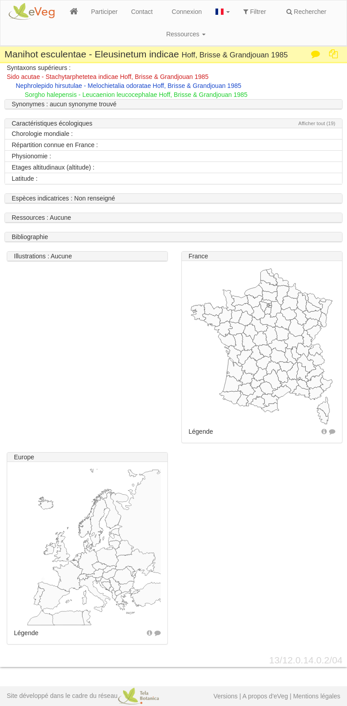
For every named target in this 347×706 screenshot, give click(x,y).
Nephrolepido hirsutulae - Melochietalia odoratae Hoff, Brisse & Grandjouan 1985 (129, 85)
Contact (142, 11)
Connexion (187, 11)
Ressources (186, 34)
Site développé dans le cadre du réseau (83, 695)
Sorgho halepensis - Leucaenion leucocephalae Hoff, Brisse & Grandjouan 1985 (136, 94)
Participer (104, 11)
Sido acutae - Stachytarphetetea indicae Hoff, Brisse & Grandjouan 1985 (108, 76)
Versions (226, 696)
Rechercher (306, 11)
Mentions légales (316, 696)
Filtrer (254, 11)
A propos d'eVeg (265, 696)
